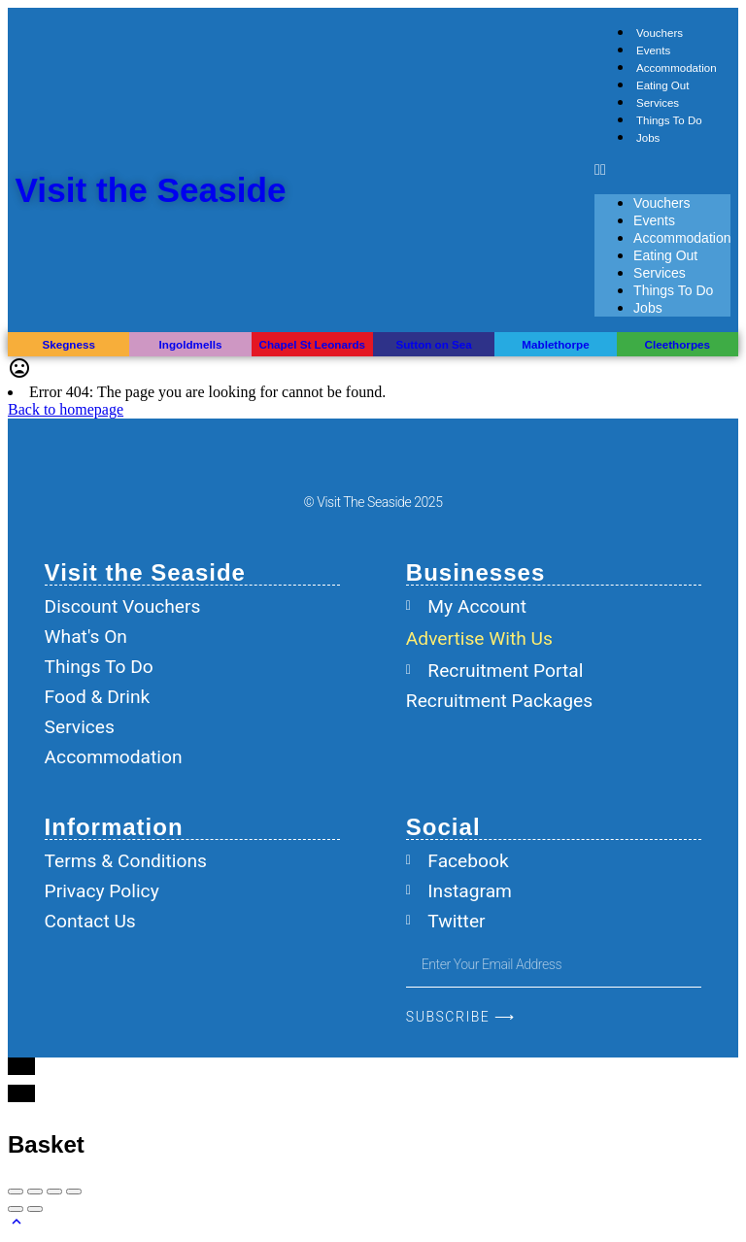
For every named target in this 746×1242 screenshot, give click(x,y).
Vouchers (659, 33)
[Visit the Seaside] (43, 190)
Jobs (648, 138)
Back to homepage (65, 409)
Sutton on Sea (433, 344)
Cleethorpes (677, 344)
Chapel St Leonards (312, 344)
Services (657, 103)
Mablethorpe (555, 344)
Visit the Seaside (151, 190)
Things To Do (669, 120)
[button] (662, 170)
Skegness (68, 344)
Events (653, 50)
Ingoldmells (190, 344)
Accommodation (676, 68)
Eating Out (662, 85)
